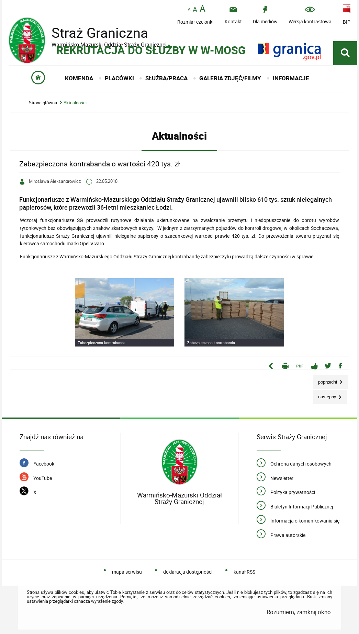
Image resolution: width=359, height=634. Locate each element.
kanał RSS (244, 571)
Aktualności (75, 103)
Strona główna (43, 103)
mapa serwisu (127, 571)
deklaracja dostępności (187, 571)
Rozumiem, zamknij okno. (299, 612)
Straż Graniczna (94, 32)
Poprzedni (325, 380)
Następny (325, 395)
